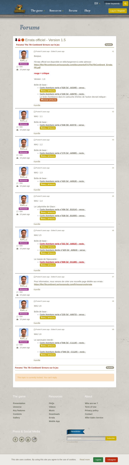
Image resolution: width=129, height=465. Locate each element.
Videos (52, 407)
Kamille (23, 61)
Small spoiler (48, 90)
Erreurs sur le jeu (51, 45)
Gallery (16, 418)
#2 (113, 111)
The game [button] (38, 10)
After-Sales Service (94, 418)
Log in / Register (117, 11)
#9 (113, 329)
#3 (113, 140)
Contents (17, 414)
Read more (85, 459)
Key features (19, 410)
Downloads (54, 414)
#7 (113, 277)
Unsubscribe (72, 442)
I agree (98, 460)
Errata (52, 418)
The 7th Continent (33, 45)
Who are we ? (91, 403)
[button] (97, 3)
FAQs (51, 403)
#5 (113, 196)
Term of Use (90, 407)
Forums (73, 10)
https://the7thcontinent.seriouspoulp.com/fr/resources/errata (63, 284)
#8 (113, 301)
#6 (113, 230)
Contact (88, 414)
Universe (17, 407)
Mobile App (54, 421)
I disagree (111, 460)
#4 (113, 168)
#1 (113, 51)
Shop (87, 10)
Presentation (19, 403)
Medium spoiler (48, 99)
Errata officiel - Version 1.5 (40, 40)
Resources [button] (56, 10)
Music (52, 410)
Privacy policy (92, 410)
